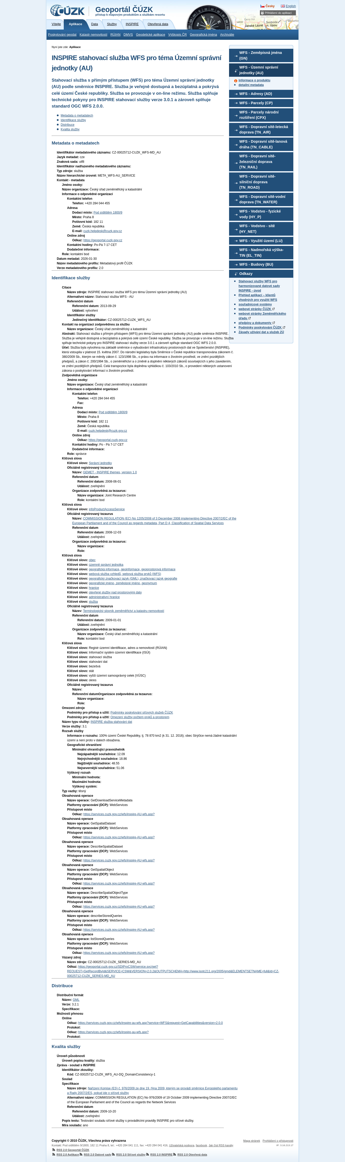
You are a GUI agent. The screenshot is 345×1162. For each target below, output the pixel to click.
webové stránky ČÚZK (257, 309)
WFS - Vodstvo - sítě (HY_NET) (257, 229)
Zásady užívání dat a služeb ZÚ (261, 332)
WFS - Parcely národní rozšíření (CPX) (259, 115)
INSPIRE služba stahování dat (111, 722)
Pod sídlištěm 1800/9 (108, 212)
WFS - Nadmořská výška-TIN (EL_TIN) (261, 252)
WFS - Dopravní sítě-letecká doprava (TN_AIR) (263, 130)
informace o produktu (254, 80)
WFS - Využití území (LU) (261, 241)
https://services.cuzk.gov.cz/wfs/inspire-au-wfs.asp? (113, 1032)
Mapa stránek (251, 1140)
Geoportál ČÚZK (130, 10)
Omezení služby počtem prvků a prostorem (140, 717)
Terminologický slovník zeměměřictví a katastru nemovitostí (123, 611)
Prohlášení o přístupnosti (278, 1140)
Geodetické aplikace (150, 34)
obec (92, 560)
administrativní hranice (104, 597)
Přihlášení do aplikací (278, 12)
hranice (94, 588)
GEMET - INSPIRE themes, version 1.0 (110, 472)
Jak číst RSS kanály (220, 1145)
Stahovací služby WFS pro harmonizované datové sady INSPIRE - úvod (259, 286)
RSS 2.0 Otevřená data (189, 1154)
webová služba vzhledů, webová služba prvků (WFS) (125, 574)
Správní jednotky (100, 463)
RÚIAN (115, 34)
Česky (270, 6)
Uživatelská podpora (181, 1145)
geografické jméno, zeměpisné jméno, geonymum (123, 583)
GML (76, 1000)
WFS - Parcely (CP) (256, 103)
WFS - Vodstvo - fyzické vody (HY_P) (260, 214)
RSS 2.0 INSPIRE (159, 1154)
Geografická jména (203, 34)
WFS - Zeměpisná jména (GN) (260, 55)
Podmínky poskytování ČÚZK (262, 327)
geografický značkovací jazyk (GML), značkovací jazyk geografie (133, 578)
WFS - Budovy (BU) (256, 264)
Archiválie (227, 34)
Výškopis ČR (177, 34)
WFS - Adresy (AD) (255, 94)
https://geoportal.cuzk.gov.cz (102, 240)
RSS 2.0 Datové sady (95, 1154)
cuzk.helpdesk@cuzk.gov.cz (102, 231)
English (291, 6)
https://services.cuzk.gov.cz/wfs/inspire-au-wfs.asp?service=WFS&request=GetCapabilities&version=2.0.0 (150, 1023)
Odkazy (245, 274)
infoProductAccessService (107, 509)
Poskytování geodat (62, 34)
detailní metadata (251, 85)
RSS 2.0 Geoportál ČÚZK (70, 1149)
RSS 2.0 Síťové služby (128, 1154)
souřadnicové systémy (255, 304)
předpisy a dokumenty (257, 323)
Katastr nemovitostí (93, 34)
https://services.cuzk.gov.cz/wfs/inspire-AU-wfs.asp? (119, 814)
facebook (201, 1145)
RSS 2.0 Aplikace (65, 1154)
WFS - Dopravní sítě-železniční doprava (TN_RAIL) (257, 161)
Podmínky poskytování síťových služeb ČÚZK (142, 712)
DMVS (128, 34)
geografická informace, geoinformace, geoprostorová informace (132, 569)
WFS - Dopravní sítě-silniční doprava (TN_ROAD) (257, 181)
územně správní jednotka (106, 564)
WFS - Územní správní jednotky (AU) (258, 70)
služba (93, 601)
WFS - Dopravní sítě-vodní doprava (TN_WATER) (262, 199)
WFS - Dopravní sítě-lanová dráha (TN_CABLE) (263, 144)
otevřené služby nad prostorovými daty (115, 592)
